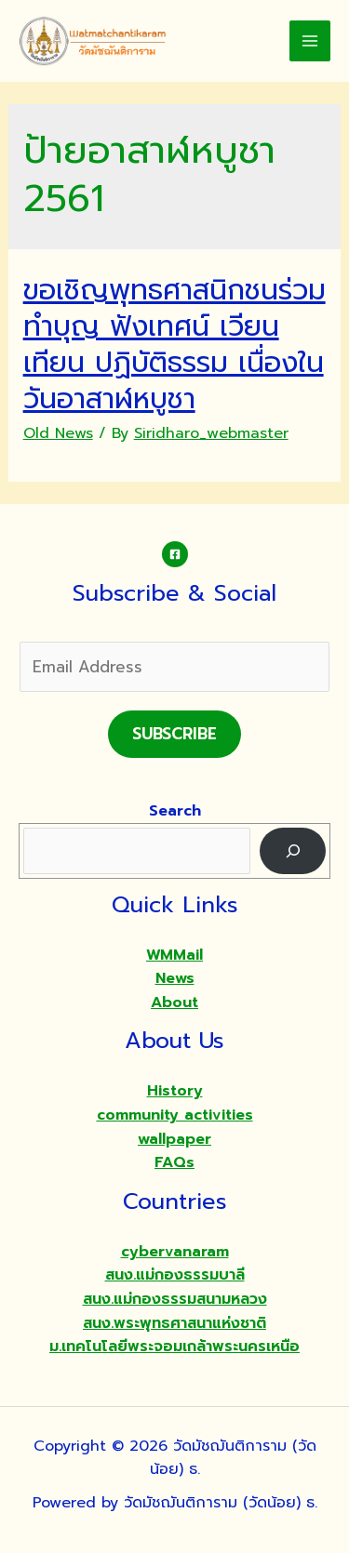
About (174, 1002)
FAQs (174, 1162)
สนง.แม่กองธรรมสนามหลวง (175, 1299)
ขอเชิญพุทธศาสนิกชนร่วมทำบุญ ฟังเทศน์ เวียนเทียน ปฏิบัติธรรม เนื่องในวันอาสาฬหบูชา (174, 344)
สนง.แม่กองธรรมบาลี (175, 1275)
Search (175, 811)
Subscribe (174, 734)
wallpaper (174, 1139)
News (175, 978)
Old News (58, 433)
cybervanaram (175, 1252)
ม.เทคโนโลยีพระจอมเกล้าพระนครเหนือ (174, 1346)
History (175, 1091)
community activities (175, 1115)
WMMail (174, 955)
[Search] (293, 850)
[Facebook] (175, 554)
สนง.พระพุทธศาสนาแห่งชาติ (174, 1323)
